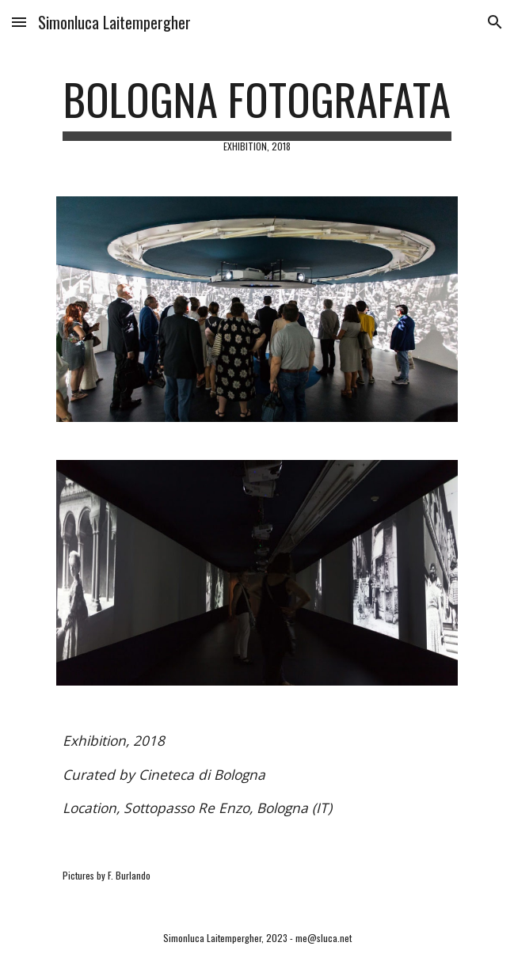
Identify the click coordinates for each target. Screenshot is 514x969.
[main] (257, 112)
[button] (19, 22)
